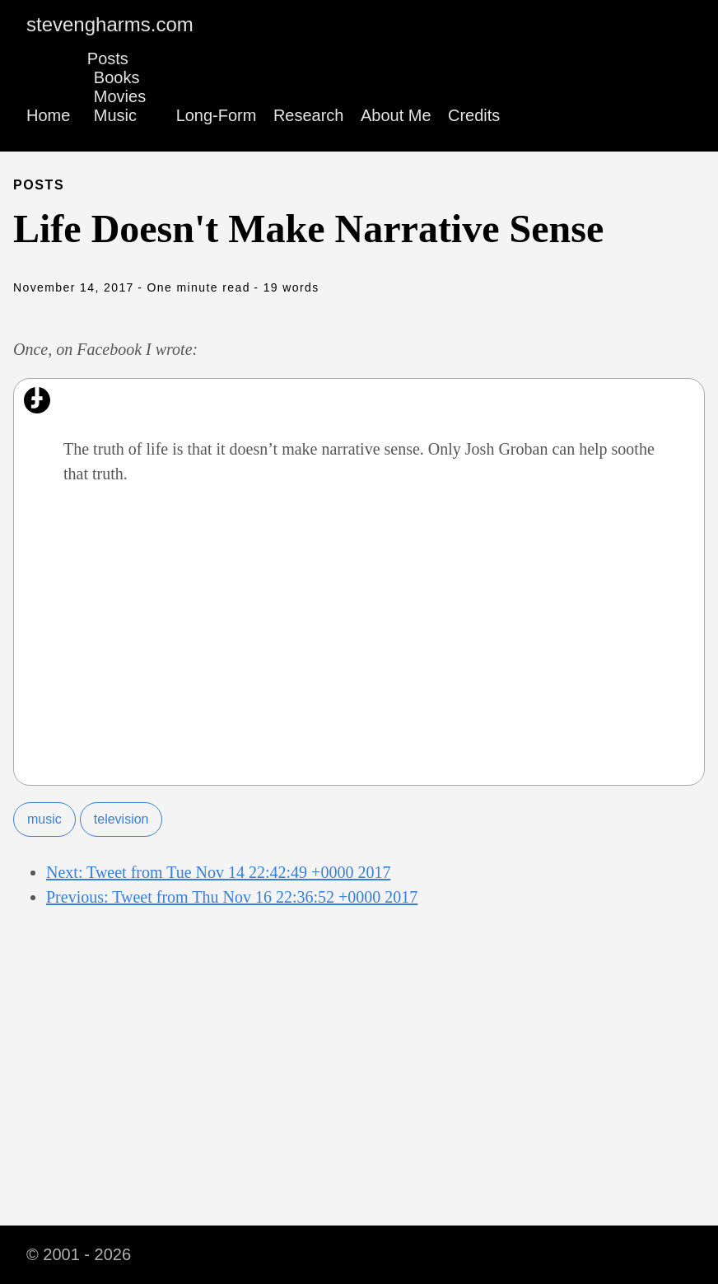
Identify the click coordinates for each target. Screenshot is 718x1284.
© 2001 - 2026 (78, 1254)
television (121, 819)
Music (115, 115)
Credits (474, 115)
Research (308, 115)
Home (48, 115)
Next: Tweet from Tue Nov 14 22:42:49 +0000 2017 (218, 872)
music (44, 819)
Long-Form (216, 115)
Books (117, 77)
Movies (120, 96)
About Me (396, 115)
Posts (107, 58)
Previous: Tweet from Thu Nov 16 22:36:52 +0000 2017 (231, 897)
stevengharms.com (109, 24)
